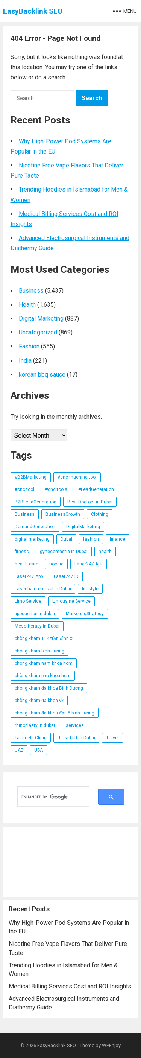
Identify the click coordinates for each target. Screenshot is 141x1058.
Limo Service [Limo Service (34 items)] (28, 601)
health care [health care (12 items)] (26, 564)
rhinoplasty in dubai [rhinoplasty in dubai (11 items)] (35, 725)
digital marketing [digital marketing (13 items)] (32, 539)
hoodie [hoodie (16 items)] (56, 564)
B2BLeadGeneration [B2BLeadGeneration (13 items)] (35, 502)
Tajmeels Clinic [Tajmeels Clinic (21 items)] (31, 737)
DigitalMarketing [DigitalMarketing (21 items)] (83, 526)
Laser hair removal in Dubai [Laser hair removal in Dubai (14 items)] (43, 588)
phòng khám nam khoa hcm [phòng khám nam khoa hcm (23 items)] (44, 663)
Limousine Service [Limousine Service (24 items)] (71, 601)
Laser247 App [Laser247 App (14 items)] (29, 576)
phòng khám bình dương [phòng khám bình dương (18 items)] (39, 651)
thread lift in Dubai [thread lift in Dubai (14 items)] (76, 737)
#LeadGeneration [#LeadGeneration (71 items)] (96, 489)
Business (31, 290)
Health (27, 304)
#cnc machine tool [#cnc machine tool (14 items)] (77, 477)
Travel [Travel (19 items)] (112, 737)
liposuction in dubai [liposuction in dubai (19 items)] (35, 613)
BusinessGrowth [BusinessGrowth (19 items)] (62, 514)
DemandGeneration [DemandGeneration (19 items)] (35, 526)
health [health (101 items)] (105, 551)
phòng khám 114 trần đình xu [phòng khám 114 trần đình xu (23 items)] (45, 638)
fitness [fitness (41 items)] (22, 551)
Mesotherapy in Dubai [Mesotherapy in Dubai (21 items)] (37, 626)
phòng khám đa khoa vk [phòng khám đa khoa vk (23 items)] (39, 700)
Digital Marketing (41, 318)
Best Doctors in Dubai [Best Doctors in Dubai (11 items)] (89, 502)
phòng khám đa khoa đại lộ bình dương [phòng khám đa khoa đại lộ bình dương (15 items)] (54, 713)
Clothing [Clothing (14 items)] (99, 514)
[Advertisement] (71, 861)
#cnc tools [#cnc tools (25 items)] (56, 489)
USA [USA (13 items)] (38, 750)
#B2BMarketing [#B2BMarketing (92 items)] (31, 477)
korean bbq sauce (42, 374)
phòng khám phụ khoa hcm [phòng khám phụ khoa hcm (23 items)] (43, 675)
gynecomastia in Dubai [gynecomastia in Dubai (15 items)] (64, 551)
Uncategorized (38, 332)
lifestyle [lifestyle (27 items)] (90, 588)
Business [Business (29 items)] (25, 514)
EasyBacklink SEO (33, 11)
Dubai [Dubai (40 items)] (66, 539)
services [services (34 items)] (75, 725)
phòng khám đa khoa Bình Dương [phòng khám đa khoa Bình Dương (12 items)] (49, 688)
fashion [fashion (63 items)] (91, 539)
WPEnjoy (111, 1045)
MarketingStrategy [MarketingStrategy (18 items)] (85, 613)
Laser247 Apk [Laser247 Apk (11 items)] (88, 564)
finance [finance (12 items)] (117, 539)
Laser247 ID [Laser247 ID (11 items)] (66, 576)
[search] (49, 797)
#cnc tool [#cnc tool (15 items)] (24, 489)
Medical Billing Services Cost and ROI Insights (70, 986)
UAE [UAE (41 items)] (19, 750)
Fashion (29, 346)
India (25, 360)
